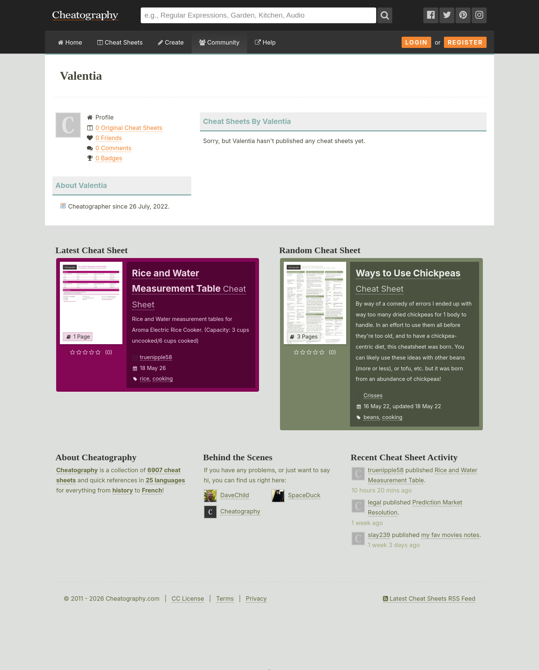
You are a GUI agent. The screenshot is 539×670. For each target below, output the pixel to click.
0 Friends (108, 138)
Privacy (256, 598)
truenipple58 (156, 357)
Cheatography (77, 470)
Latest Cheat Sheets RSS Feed (429, 598)
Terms (225, 598)
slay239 (379, 535)
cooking (162, 378)
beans (371, 417)
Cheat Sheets (120, 42)
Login (416, 42)
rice (145, 378)
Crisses (373, 395)
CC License (187, 598)
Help (265, 42)
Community (219, 42)
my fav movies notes (450, 535)
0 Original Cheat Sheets (128, 127)
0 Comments (113, 148)
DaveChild (234, 495)
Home (70, 42)
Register (465, 42)
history (122, 490)
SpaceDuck (304, 495)
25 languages (165, 480)
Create (171, 42)
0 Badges (108, 158)
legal (374, 502)
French (152, 490)
